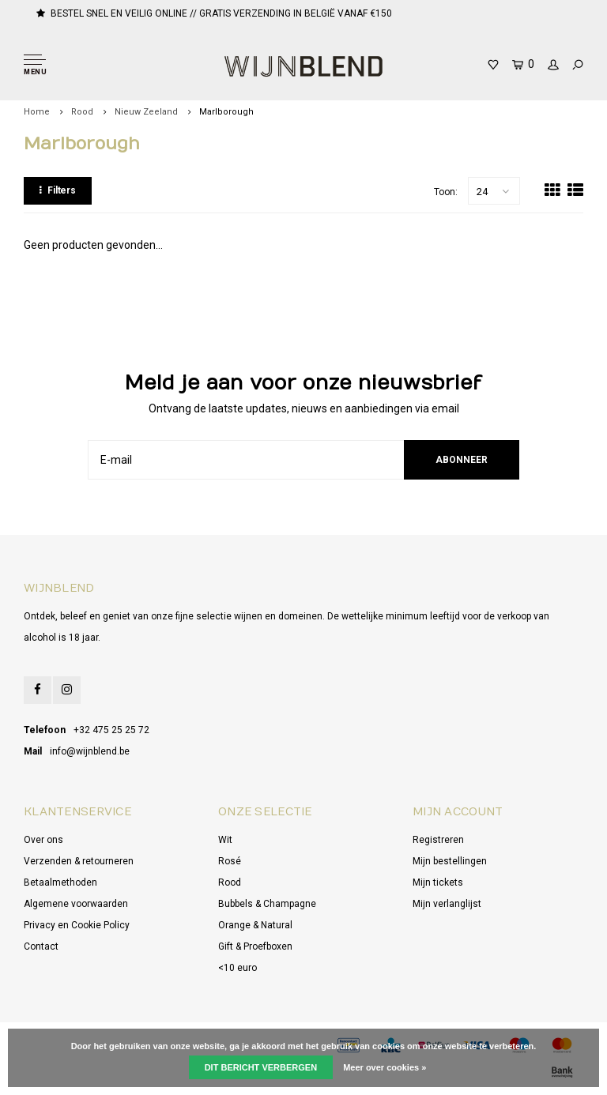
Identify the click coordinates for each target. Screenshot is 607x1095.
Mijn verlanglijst (447, 903)
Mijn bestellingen (450, 861)
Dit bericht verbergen (261, 1067)
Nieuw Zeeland (146, 112)
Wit (225, 839)
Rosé (229, 861)
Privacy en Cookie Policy (77, 925)
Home (37, 112)
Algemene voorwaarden (76, 903)
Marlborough (226, 112)
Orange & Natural (255, 925)
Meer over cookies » (384, 1067)
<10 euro (237, 967)
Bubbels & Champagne (267, 903)
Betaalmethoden (60, 882)
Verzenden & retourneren (79, 861)
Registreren (438, 839)
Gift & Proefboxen (255, 946)
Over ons (43, 839)
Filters (58, 190)
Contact (41, 946)
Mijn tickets (438, 882)
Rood (82, 112)
